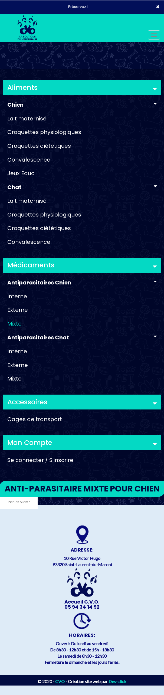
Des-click (117, 681)
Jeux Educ (20, 173)
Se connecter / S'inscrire (40, 460)
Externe (17, 310)
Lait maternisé (27, 118)
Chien (82, 105)
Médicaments (82, 265)
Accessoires (82, 402)
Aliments (82, 87)
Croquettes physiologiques (44, 132)
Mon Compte (82, 442)
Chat (82, 187)
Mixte (14, 323)
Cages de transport (34, 419)
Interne (17, 296)
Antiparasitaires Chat (82, 337)
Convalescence (28, 159)
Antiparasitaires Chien (82, 282)
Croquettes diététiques (39, 146)
